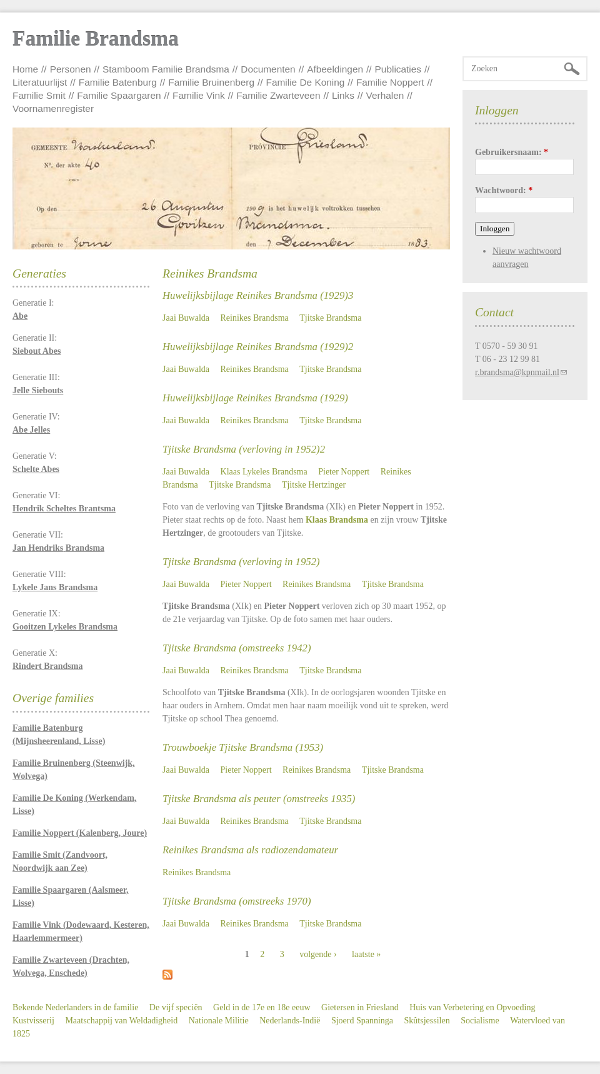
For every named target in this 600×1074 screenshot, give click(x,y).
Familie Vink (198, 95)
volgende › (317, 954)
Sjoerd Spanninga (362, 1020)
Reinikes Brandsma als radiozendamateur (250, 850)
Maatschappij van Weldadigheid (121, 1020)
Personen (70, 69)
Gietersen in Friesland (360, 1007)
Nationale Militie (219, 1020)
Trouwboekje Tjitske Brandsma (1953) (242, 747)
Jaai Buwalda (185, 318)
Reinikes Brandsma (255, 318)
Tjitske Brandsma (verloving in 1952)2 (243, 449)
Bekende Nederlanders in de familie (75, 1007)
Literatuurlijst (39, 82)
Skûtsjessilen (427, 1020)
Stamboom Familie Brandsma (165, 69)
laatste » (366, 954)
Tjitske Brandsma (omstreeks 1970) (236, 901)
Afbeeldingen (335, 69)
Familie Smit (39, 95)
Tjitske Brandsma (330, 318)
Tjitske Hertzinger (314, 484)
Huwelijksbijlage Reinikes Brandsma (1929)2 (257, 347)
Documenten (268, 69)
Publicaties (398, 69)
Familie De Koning (305, 82)
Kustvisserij (33, 1020)
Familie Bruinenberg (211, 82)
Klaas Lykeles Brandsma (264, 471)
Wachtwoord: (503, 190)
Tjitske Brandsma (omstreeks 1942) (236, 648)
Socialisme (480, 1020)
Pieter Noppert (343, 471)
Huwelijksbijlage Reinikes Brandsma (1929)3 (257, 295)
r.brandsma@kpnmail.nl (517, 372)
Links (343, 95)
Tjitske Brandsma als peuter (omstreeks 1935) (258, 799)
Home (25, 69)
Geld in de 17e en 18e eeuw (262, 1007)
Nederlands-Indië (289, 1020)
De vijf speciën (175, 1007)
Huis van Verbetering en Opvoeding (472, 1007)
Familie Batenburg (118, 82)
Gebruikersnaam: (511, 152)
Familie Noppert (390, 82)
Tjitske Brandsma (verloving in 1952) (241, 562)
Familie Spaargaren (119, 95)
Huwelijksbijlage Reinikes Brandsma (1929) (255, 398)
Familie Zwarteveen (278, 95)
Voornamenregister (53, 108)
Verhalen (385, 95)
